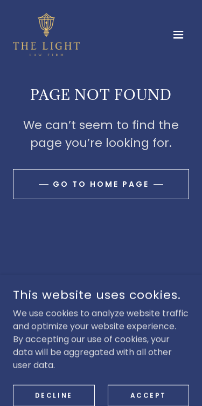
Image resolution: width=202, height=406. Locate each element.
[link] (46, 34)
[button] (178, 34)
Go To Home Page (101, 184)
